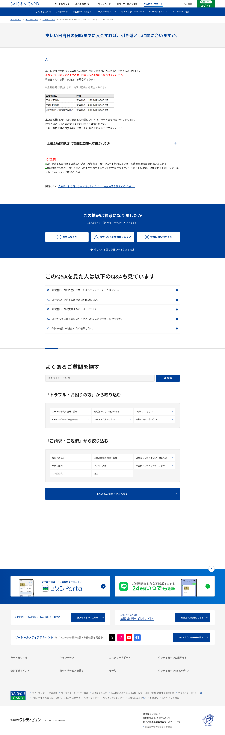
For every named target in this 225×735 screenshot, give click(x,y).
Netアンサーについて (107, 17)
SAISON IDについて (158, 17)
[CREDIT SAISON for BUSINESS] (60, 568)
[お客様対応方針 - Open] (135, 698)
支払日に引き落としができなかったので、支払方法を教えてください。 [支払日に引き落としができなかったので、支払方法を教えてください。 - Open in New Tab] (96, 191)
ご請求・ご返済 (49, 24)
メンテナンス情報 (180, 17)
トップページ (16, 24)
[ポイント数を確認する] (32, 674)
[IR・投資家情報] (179, 629)
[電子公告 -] (179, 633)
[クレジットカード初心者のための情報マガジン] (179, 649)
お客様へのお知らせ (82, 17)
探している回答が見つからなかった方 (114, 254)
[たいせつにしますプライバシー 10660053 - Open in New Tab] (208, 726)
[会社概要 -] (179, 617)
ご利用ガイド (61, 17)
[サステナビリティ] (179, 625)
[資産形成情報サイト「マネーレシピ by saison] (179, 656)
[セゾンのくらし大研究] (179, 661)
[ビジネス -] (179, 621)
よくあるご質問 (43, 17)
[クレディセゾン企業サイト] (179, 613)
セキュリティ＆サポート (132, 17)
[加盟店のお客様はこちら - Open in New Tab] (165, 568)
